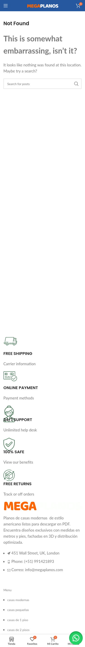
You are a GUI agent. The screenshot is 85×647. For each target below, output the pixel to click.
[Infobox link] (42, 352)
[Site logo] (42, 5)
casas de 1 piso (17, 620)
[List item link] (42, 563)
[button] (76, 638)
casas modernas (18, 600)
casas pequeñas (18, 610)
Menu (7, 590)
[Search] (42, 84)
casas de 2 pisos (18, 630)
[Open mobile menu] (5, 5)
